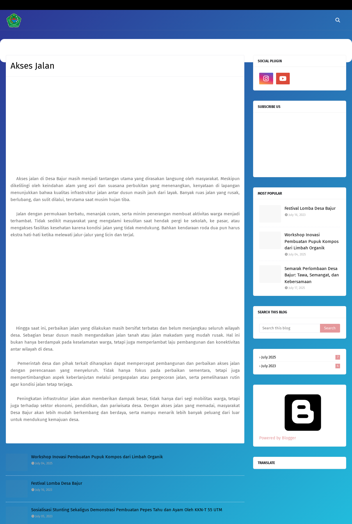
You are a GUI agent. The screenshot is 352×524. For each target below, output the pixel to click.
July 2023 (300, 366)
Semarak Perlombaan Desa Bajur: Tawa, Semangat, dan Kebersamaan (312, 275)
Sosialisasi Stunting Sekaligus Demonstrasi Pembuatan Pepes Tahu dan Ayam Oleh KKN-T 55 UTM (126, 509)
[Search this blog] (289, 328)
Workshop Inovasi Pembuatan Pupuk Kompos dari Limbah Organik (97, 456)
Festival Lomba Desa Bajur (56, 483)
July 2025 (300, 357)
